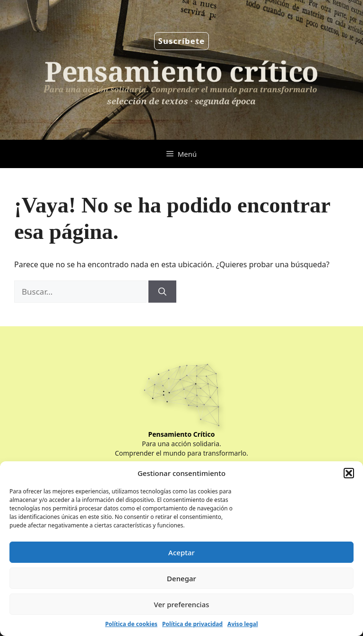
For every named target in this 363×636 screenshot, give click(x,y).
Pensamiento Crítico (181, 434)
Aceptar (181, 552)
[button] (349, 473)
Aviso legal (242, 624)
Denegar (181, 578)
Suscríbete (181, 40)
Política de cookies (131, 624)
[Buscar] (162, 291)
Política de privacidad (192, 624)
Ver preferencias (181, 604)
